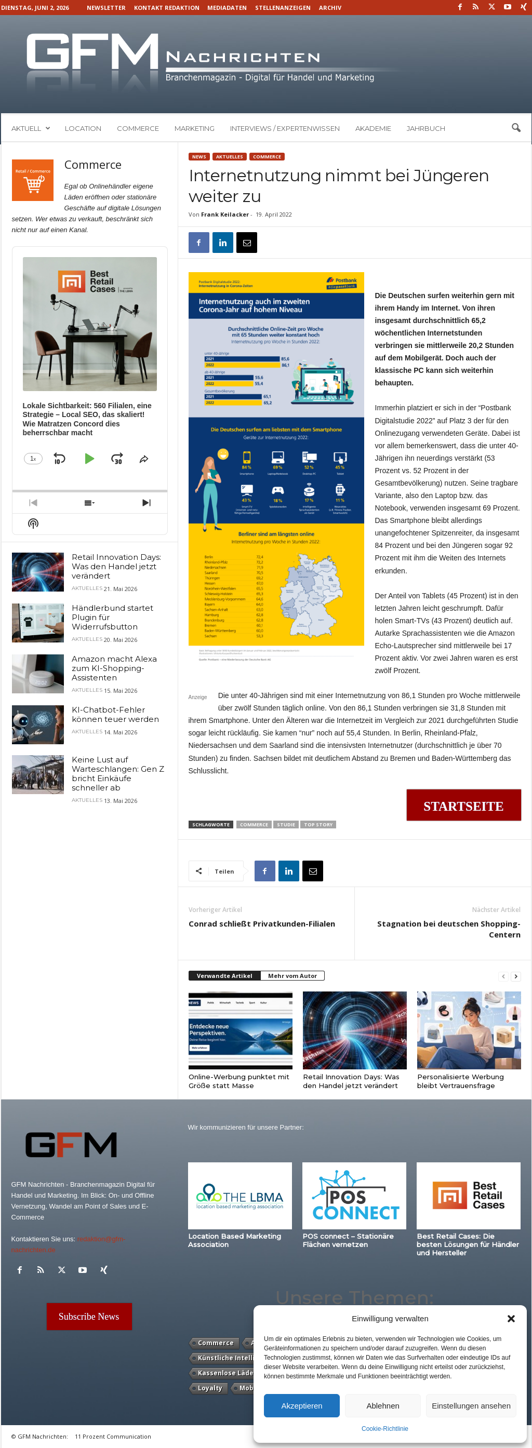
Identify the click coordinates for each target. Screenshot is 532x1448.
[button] (511, 1318)
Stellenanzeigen (283, 7)
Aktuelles (229, 156)
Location (83, 128)
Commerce (138, 128)
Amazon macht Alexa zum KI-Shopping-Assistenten (114, 668)
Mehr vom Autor (292, 976)
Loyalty (210, 1388)
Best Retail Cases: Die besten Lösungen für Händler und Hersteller (468, 1244)
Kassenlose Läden (228, 1373)
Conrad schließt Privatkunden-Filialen (262, 923)
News (199, 156)
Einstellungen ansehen (471, 1405)
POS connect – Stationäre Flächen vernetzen (348, 1240)
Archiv (330, 7)
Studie (286, 824)
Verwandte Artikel (224, 976)
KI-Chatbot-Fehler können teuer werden (115, 714)
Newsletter (106, 7)
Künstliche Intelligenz (234, 1357)
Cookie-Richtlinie (385, 1428)
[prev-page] (503, 976)
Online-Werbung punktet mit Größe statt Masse (239, 1081)
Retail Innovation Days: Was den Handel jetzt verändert (351, 1081)
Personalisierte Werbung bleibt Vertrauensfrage (460, 1081)
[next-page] (516, 976)
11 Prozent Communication (113, 1436)
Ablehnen (382, 1405)
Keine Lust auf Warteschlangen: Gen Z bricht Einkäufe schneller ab (118, 774)
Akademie (373, 128)
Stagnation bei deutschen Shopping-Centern (449, 929)
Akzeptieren (301, 1405)
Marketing (195, 128)
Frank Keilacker (225, 214)
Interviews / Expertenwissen (285, 128)
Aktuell (30, 128)
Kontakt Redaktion (167, 7)
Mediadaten (227, 7)
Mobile (251, 1388)
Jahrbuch (426, 128)
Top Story (318, 824)
